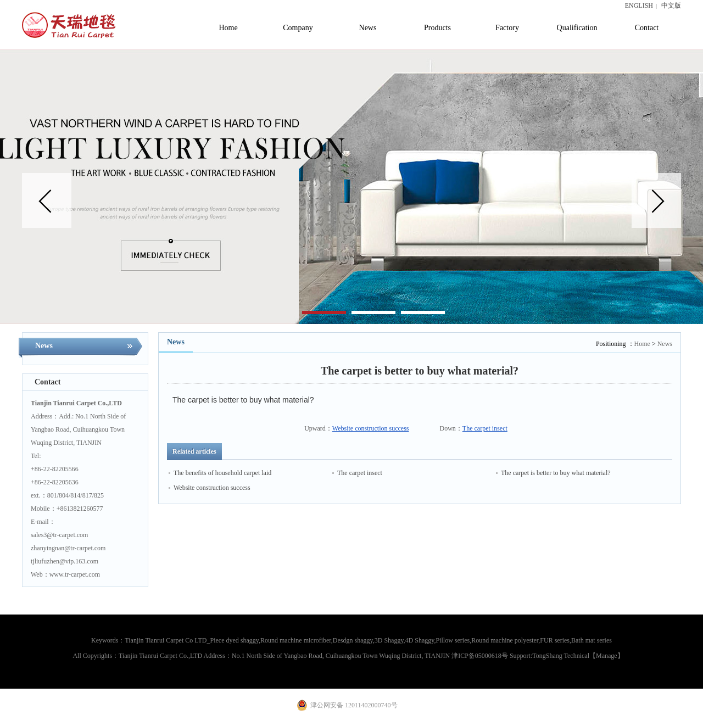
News (664, 344)
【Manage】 (606, 656)
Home (642, 344)
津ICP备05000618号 (479, 656)
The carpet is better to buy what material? (556, 473)
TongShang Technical (560, 656)
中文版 (671, 5)
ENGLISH (639, 5)
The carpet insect (484, 428)
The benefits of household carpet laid (222, 473)
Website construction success (370, 428)
